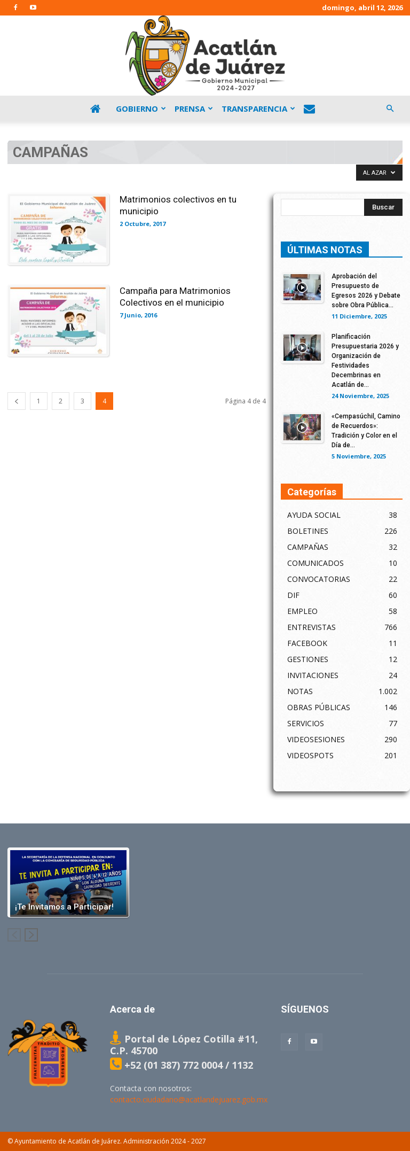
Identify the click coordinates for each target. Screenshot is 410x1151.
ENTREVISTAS (311, 627)
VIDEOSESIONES (316, 739)
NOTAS (300, 691)
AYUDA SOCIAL (314, 515)
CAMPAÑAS (307, 547)
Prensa (194, 108)
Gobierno (141, 108)
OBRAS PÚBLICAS (318, 707)
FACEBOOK (307, 643)
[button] (390, 108)
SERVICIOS (305, 723)
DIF (293, 595)
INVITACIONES (312, 675)
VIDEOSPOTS (310, 755)
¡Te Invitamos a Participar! (64, 907)
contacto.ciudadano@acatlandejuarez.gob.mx (188, 1099)
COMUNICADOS (315, 563)
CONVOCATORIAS (318, 579)
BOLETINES (307, 531)
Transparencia (258, 108)
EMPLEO (302, 611)
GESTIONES (307, 659)
